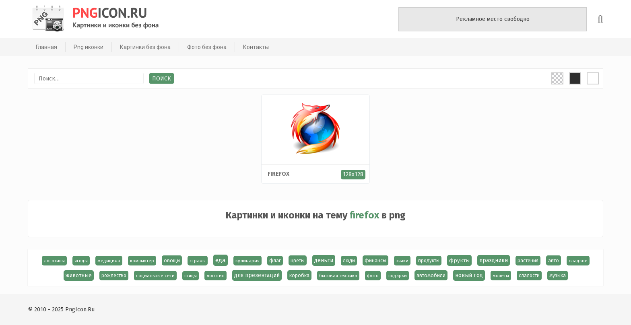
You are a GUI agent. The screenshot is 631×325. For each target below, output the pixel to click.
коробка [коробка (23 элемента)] (299, 275)
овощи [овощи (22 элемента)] (172, 260)
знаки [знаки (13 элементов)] (402, 260)
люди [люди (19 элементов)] (349, 260)
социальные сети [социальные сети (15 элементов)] (155, 275)
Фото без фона (207, 47)
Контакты (256, 47)
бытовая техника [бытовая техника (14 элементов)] (338, 275)
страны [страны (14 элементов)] (198, 260)
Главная (46, 47)
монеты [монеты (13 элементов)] (501, 275)
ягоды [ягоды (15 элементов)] (81, 260)
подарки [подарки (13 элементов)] (397, 275)
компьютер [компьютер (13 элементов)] (142, 260)
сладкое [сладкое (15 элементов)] (578, 260)
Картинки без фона (145, 47)
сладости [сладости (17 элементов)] (529, 275)
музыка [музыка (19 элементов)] (557, 275)
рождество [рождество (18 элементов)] (113, 275)
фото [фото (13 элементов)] (373, 275)
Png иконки (88, 47)
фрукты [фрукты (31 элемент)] (459, 260)
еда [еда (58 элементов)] (220, 260)
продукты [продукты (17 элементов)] (428, 260)
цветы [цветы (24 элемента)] (298, 260)
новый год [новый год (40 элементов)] (469, 275)
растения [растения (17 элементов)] (528, 260)
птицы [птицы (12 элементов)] (190, 275)
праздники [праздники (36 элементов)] (493, 260)
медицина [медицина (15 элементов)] (108, 260)
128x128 (353, 174)
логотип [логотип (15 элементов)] (215, 275)
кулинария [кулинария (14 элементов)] (247, 260)
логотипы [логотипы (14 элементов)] (54, 260)
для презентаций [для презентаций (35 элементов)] (257, 275)
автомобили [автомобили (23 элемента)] (431, 275)
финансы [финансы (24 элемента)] (375, 260)
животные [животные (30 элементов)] (79, 275)
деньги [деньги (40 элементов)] (323, 260)
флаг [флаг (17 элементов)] (275, 260)
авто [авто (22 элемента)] (553, 260)
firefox (278, 174)
